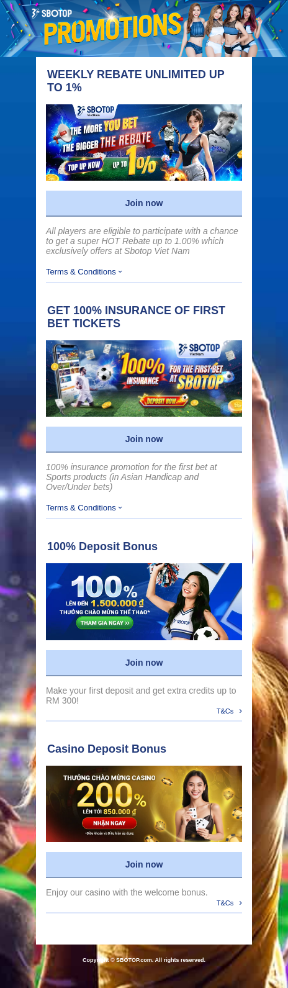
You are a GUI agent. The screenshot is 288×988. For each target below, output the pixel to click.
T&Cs (229, 710)
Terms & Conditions (84, 271)
